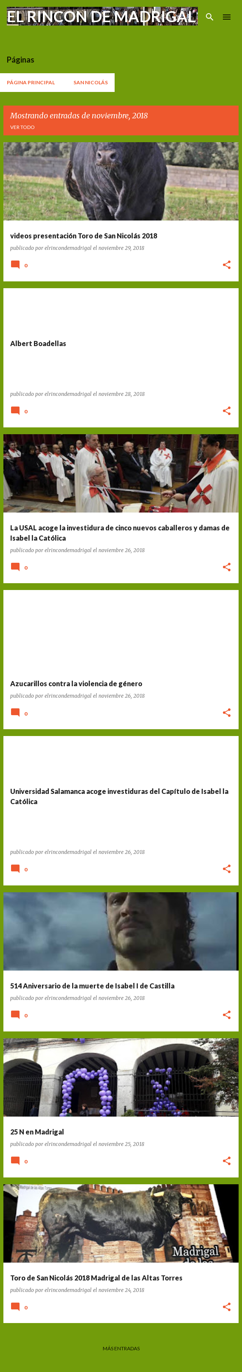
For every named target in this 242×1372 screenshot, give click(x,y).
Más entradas (121, 1348)
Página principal (31, 82)
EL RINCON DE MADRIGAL (101, 16)
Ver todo (22, 127)
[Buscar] (210, 17)
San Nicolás (90, 82)
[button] (227, 265)
